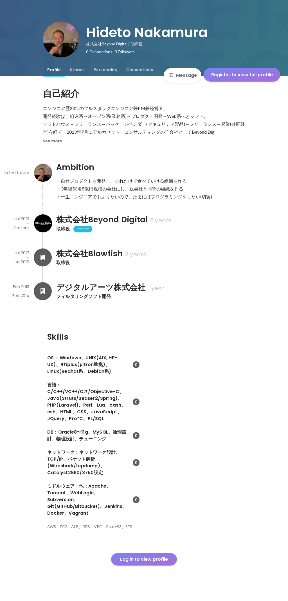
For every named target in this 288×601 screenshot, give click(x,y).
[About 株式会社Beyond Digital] (43, 223)
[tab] (54, 70)
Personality (105, 70)
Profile (54, 70)
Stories (77, 70)
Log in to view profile (144, 559)
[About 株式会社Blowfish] (43, 257)
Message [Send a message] (182, 75)
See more (52, 141)
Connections (139, 70)
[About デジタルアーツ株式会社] (43, 291)
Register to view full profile (242, 74)
